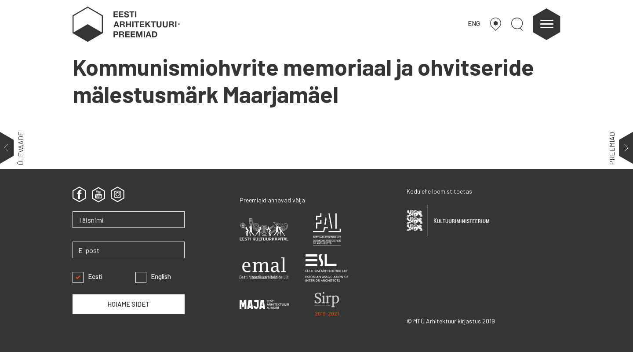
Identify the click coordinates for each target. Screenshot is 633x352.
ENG (474, 23)
